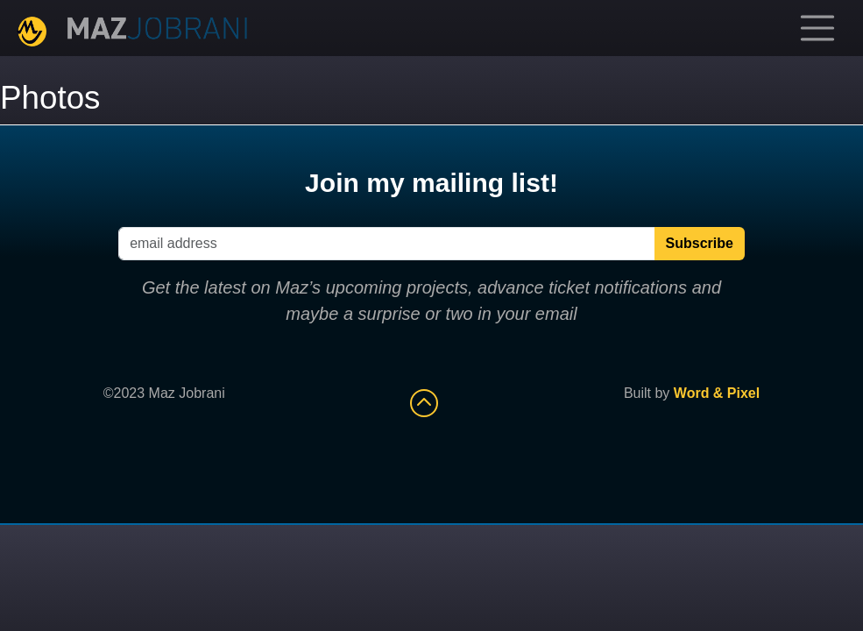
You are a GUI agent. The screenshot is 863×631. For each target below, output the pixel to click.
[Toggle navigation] (817, 28)
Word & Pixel (717, 393)
